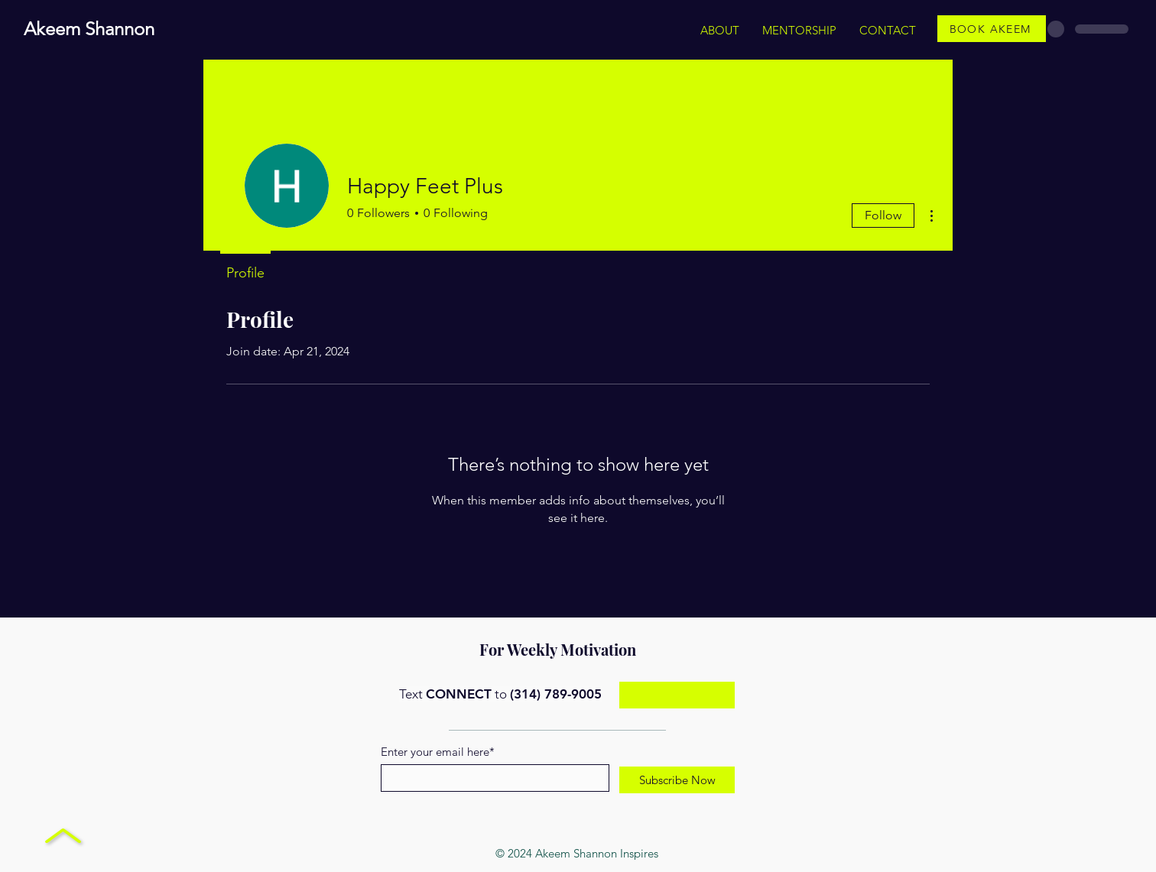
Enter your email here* (438, 751)
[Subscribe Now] (677, 780)
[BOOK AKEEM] (991, 28)
